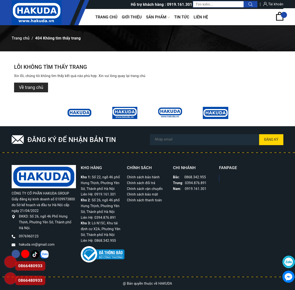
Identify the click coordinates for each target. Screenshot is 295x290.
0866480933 (30, 280)
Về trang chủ (31, 87)
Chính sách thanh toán (144, 200)
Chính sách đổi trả (141, 183)
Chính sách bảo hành (143, 177)
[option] (79, 113)
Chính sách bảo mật (142, 194)
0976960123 (29, 236)
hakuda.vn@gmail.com (37, 244)
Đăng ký (271, 139)
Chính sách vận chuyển (145, 189)
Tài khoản (273, 4)
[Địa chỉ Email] (216, 139)
